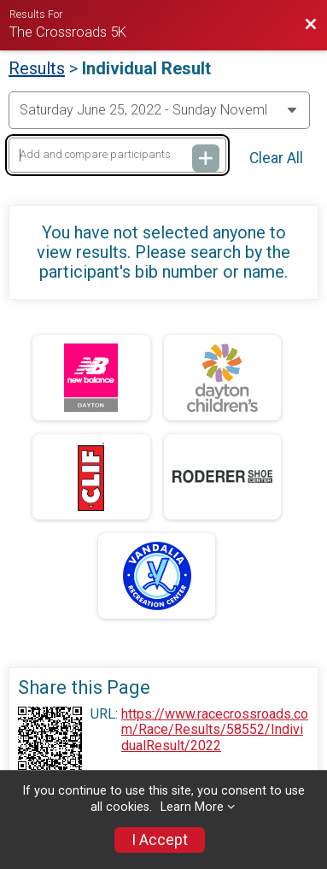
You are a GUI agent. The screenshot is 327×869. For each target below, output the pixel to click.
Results (37, 68)
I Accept (159, 839)
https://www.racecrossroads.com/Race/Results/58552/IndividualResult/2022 (214, 730)
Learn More (192, 807)
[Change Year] (159, 110)
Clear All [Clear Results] (276, 158)
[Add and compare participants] (117, 155)
